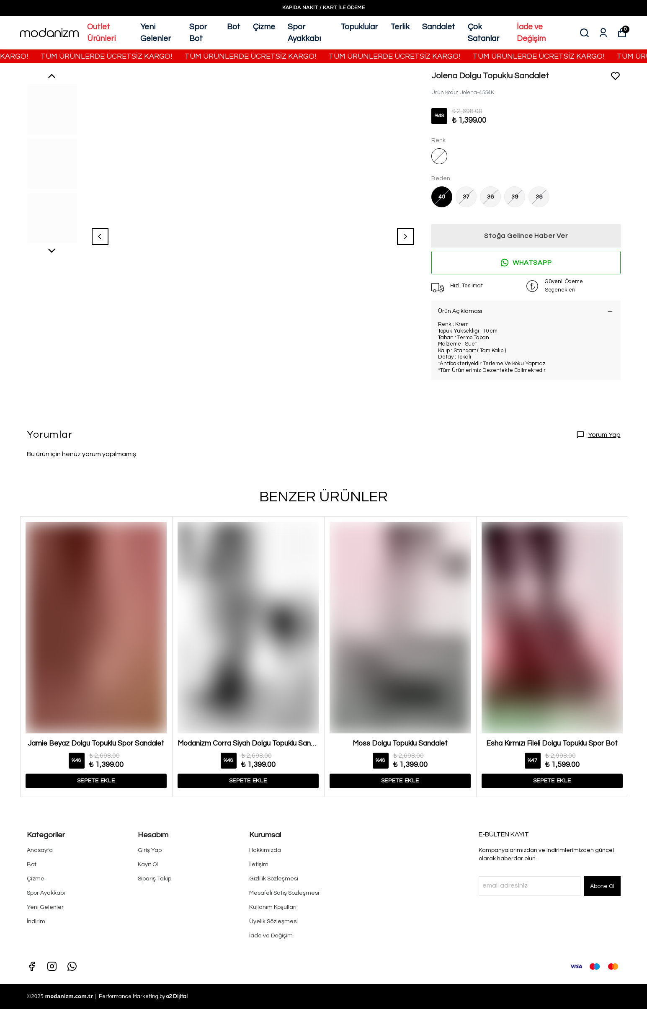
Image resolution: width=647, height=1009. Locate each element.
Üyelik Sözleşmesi (273, 921)
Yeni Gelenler (155, 33)
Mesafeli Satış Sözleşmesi (284, 893)
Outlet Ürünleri (101, 33)
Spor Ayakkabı (304, 33)
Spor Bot (198, 33)
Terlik (400, 27)
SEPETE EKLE (96, 781)
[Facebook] (32, 966)
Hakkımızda (265, 850)
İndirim (36, 921)
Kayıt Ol (148, 864)
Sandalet (438, 27)
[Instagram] (52, 966)
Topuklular (359, 27)
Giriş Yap (150, 850)
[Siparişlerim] (603, 33)
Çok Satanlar (483, 33)
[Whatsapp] (72, 966)
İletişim (258, 864)
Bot (233, 27)
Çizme (264, 27)
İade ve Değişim (531, 33)
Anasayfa (40, 850)
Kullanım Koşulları (272, 907)
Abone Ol (602, 886)
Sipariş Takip (154, 879)
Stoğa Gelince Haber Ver (525, 235)
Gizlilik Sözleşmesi (273, 879)
